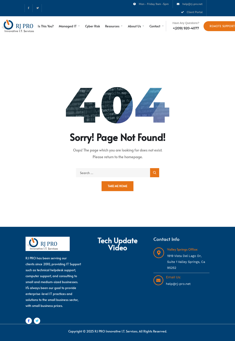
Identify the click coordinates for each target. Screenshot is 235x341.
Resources (112, 26)
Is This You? (46, 26)
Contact (154, 26)
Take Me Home (117, 186)
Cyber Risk (92, 26)
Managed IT (68, 26)
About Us (134, 26)
